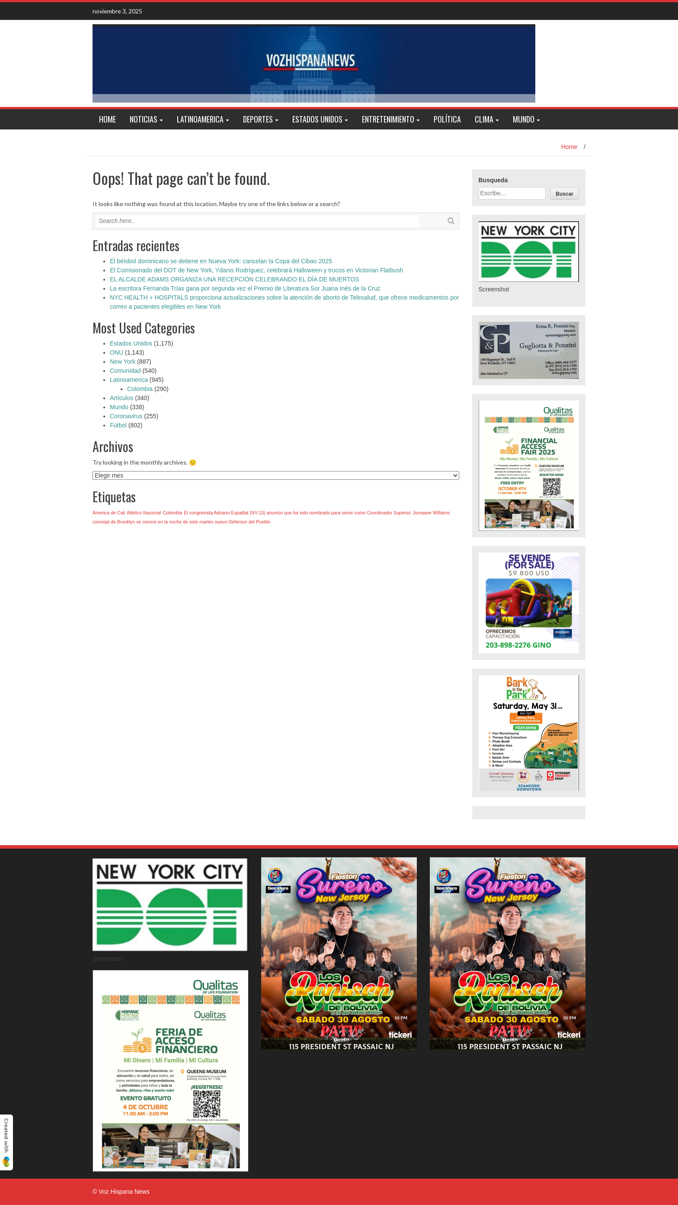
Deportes (258, 119)
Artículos (121, 397)
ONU (116, 352)
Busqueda (493, 180)
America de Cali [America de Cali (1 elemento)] (109, 512)
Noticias (143, 119)
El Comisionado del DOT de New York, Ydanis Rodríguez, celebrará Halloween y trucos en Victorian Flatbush (256, 270)
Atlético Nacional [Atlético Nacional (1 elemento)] (144, 512)
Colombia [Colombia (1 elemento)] (172, 512)
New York (122, 361)
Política (447, 119)
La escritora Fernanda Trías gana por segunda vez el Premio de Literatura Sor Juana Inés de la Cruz (245, 288)
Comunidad (125, 370)
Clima (484, 119)
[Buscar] (564, 193)
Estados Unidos (317, 119)
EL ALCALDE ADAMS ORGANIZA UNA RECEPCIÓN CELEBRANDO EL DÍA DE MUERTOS (234, 279)
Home (107, 119)
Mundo (523, 119)
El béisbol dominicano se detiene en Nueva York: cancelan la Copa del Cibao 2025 (221, 261)
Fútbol (118, 425)
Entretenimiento (388, 119)
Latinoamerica (200, 119)
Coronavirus (126, 416)
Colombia (140, 388)
